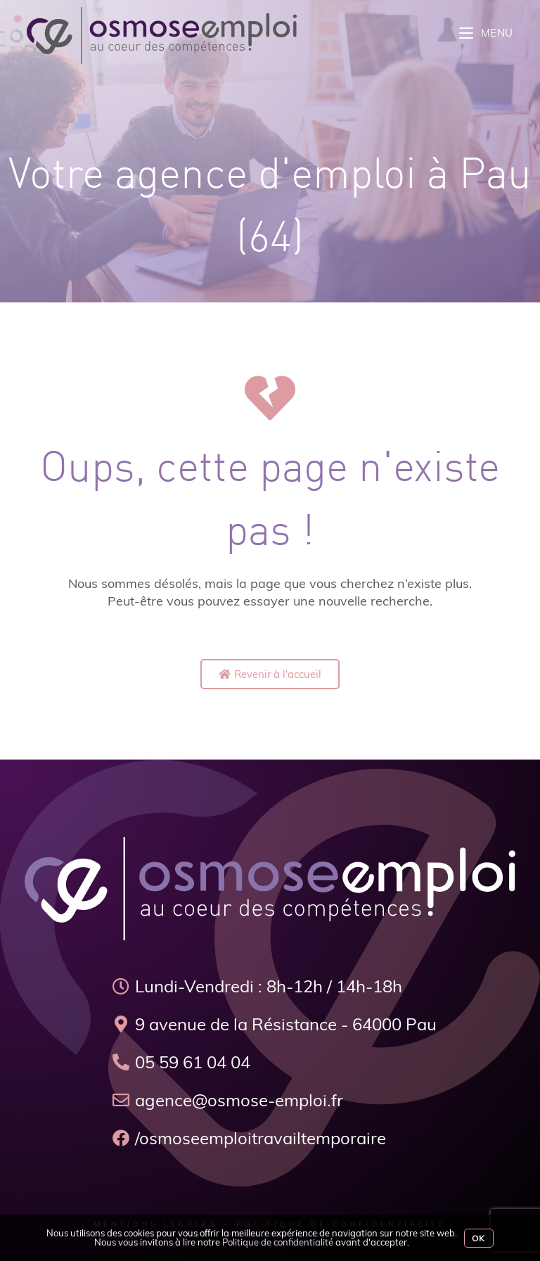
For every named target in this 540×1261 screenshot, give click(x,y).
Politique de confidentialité (277, 1242)
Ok (478, 1238)
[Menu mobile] (486, 32)
